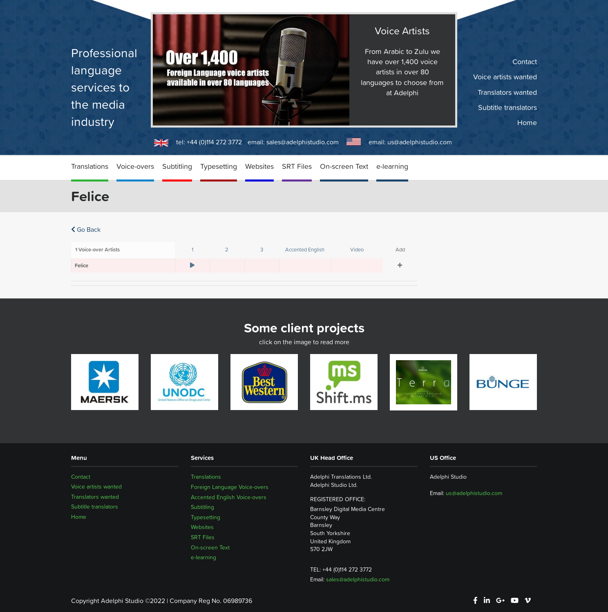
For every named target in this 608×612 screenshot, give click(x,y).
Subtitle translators (507, 107)
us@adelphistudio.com (419, 142)
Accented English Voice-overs (228, 497)
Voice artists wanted (505, 77)
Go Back (86, 229)
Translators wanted (507, 92)
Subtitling (177, 166)
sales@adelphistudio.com (302, 142)
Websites (259, 166)
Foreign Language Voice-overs (229, 487)
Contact (524, 61)
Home (527, 122)
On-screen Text (344, 166)
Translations (89, 166)
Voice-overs (135, 166)
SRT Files (297, 166)
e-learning (392, 166)
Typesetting (218, 166)
